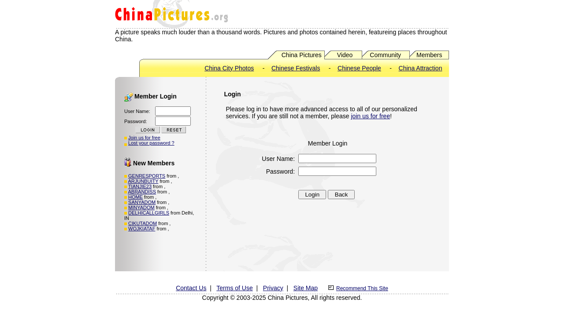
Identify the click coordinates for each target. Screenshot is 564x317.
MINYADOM (141, 207)
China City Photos (229, 68)
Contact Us (191, 287)
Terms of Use (234, 287)
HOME (135, 197)
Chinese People (359, 68)
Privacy (273, 287)
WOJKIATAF (141, 228)
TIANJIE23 (140, 186)
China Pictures (302, 54)
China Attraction (420, 68)
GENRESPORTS (146, 176)
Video (345, 54)
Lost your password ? (151, 143)
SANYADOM (142, 202)
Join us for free (144, 137)
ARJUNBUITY (143, 181)
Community (385, 54)
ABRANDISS (142, 191)
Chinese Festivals (295, 68)
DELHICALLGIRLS (148, 212)
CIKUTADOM (142, 223)
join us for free (370, 116)
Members (429, 54)
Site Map (305, 287)
